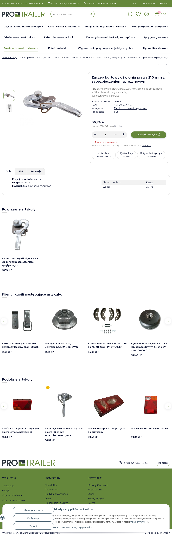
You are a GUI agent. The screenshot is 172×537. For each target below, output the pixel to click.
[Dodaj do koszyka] (148, 134)
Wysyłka (118, 126)
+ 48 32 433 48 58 (107, 3)
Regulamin (51, 489)
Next (168, 321)
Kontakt (164, 3)
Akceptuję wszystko (33, 510)
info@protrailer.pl (69, 3)
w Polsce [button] (146, 145)
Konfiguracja (33, 518)
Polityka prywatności (82, 527)
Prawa (149, 182)
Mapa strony (95, 489)
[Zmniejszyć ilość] (95, 135)
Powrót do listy (9, 57)
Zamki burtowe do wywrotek (130, 108)
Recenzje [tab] (36, 171)
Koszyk (6, 490)
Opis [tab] (8, 171)
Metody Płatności (98, 485)
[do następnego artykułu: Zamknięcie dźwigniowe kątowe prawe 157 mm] (166, 65)
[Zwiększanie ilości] (123, 135)
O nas (48, 498)
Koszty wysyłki (96, 498)
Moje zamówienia (12, 495)
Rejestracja (8, 485)
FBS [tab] (21, 171)
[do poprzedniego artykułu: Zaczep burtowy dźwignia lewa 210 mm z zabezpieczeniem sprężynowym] (159, 65)
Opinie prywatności (143, 522)
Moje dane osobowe (13, 500)
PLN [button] (134, 3)
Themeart (165, 532)
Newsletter (51, 485)
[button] (138, 14)
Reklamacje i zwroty (56, 502)
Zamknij (33, 526)
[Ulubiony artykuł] (126, 155)
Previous (4, 321)
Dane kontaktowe (61, 527)
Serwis (91, 502)
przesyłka (55, 532)
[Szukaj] (69, 14)
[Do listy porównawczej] (104, 155)
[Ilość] (105, 135)
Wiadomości (149, 3)
